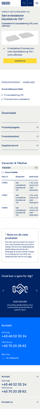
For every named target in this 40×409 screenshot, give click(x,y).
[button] (2, 290)
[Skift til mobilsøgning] (30, 3)
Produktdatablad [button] (20, 136)
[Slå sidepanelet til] (37, 3)
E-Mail (29, 257)
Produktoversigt (11, 82)
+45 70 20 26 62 (14, 346)
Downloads (29, 82)
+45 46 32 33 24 (14, 336)
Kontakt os (20, 61)
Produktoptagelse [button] (20, 127)
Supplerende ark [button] (20, 145)
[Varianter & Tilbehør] (20, 168)
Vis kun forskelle (9, 172)
